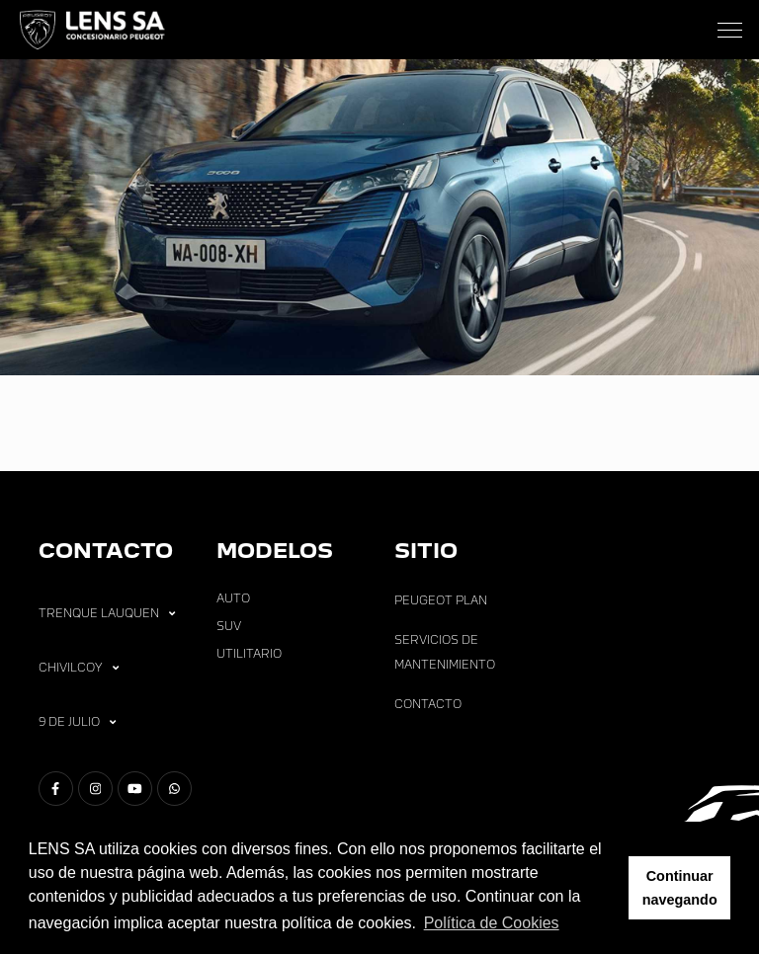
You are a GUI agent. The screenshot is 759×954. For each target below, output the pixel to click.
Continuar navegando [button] (679, 888)
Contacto (428, 704)
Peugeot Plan (440, 600)
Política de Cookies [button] (491, 922)
